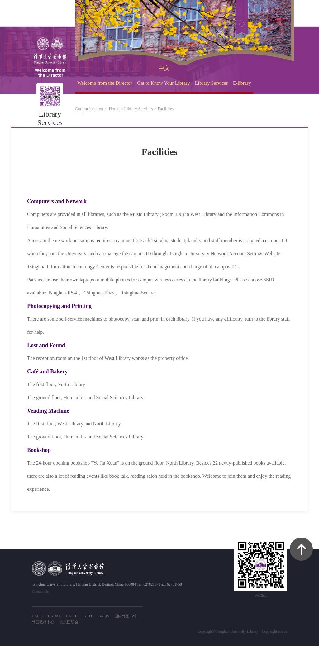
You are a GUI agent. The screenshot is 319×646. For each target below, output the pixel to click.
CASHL (72, 616)
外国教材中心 (43, 622)
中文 (164, 68)
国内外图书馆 (125, 616)
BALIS (103, 616)
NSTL (88, 616)
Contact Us (40, 591)
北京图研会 (69, 622)
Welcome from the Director (104, 83)
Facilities (166, 109)
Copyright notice (274, 631)
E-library (242, 83)
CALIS (37, 616)
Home (114, 109)
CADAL (54, 616)
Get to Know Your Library (163, 83)
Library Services (211, 83)
